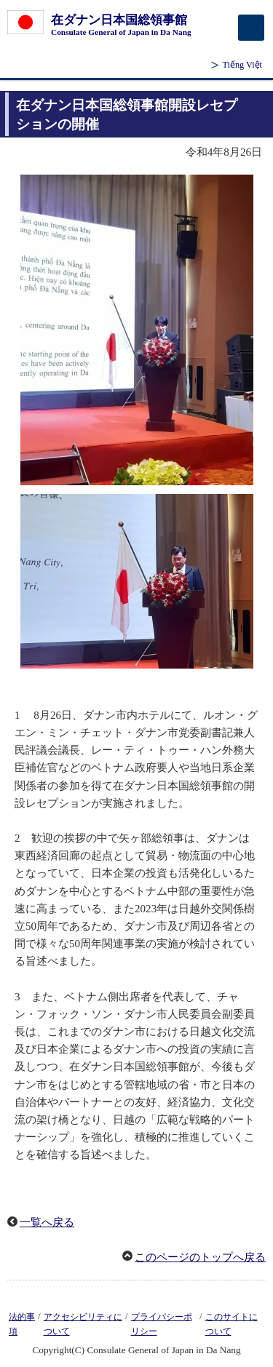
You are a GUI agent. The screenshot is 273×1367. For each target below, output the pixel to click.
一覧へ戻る (47, 1222)
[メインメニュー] (251, 28)
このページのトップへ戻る (200, 1257)
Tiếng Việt (242, 65)
